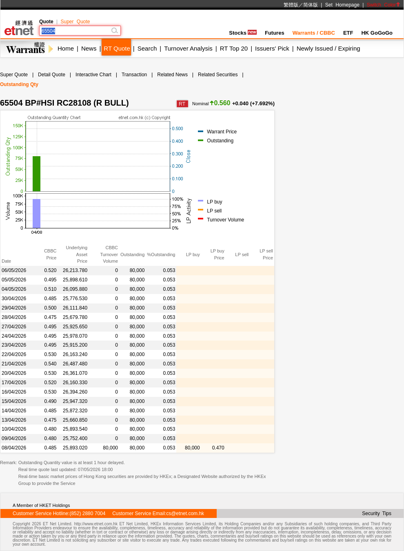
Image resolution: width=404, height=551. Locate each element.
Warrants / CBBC (314, 33)
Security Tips (376, 513)
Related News (172, 74)
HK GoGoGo (377, 33)
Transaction (134, 74)
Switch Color (383, 5)
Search (147, 48)
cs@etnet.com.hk (185, 513)
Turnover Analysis (188, 48)
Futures (274, 33)
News (89, 48)
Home (66, 48)
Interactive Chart (93, 74)
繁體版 (291, 5)
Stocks (243, 33)
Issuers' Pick (272, 48)
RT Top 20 (234, 48)
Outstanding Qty (19, 84)
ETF (348, 33)
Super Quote (75, 21)
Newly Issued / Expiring (328, 48)
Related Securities (218, 74)
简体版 (310, 5)
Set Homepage (342, 5)
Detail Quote (51, 74)
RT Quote (117, 48)
